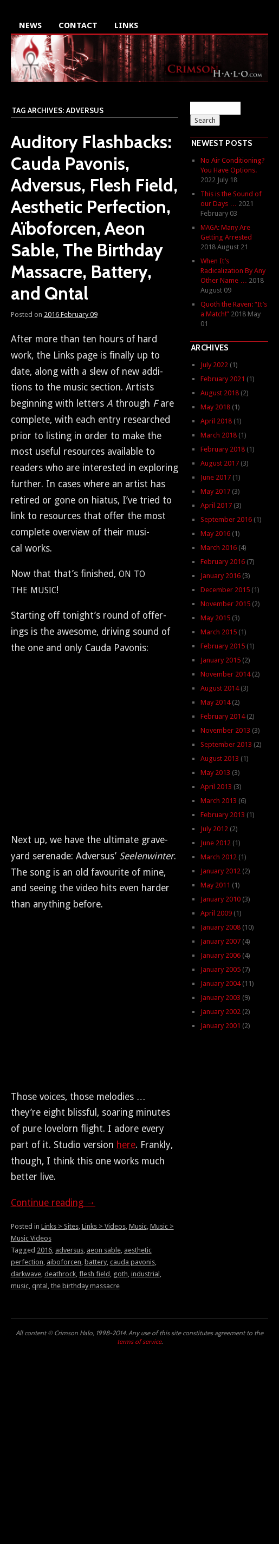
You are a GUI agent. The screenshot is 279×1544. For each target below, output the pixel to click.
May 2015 (215, 618)
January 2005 (220, 969)
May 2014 (215, 702)
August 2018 (219, 393)
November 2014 (225, 674)
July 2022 (214, 365)
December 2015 (225, 590)
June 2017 (215, 477)
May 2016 (215, 533)
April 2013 (216, 787)
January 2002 (220, 1012)
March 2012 (218, 857)
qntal (40, 1286)
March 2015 (218, 632)
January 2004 (220, 983)
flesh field (94, 1274)
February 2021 (222, 379)
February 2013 (222, 815)
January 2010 (220, 899)
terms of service (139, 1341)
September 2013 (226, 744)
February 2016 (222, 562)
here (125, 1144)
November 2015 (225, 604)
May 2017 (215, 491)
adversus (69, 1250)
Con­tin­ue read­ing (53, 1202)
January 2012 (220, 871)
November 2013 (225, 730)
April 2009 (216, 913)
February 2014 (222, 716)
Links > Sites (60, 1226)
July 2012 (214, 829)
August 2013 (219, 758)
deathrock (60, 1274)
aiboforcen (64, 1262)
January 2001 (220, 1026)
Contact (78, 25)
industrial (145, 1274)
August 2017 (219, 463)
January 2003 (220, 997)
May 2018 (215, 407)
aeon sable (104, 1250)
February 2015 (222, 646)
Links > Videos (104, 1226)
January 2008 (220, 927)
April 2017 (216, 505)
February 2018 (222, 449)
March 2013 (218, 801)
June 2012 (215, 843)
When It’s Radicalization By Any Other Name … (232, 270)
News (30, 25)
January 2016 (220, 576)
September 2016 (226, 519)
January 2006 (220, 955)
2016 (44, 1250)
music (20, 1286)
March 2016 (218, 548)
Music (138, 1226)
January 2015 (220, 660)
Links (126, 25)
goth (120, 1274)
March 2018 (218, 435)
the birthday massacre (85, 1286)
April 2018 (216, 421)
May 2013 (215, 772)
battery (96, 1262)
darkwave (26, 1274)
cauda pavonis (132, 1262)
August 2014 (219, 688)
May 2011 (215, 885)
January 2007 (220, 941)
